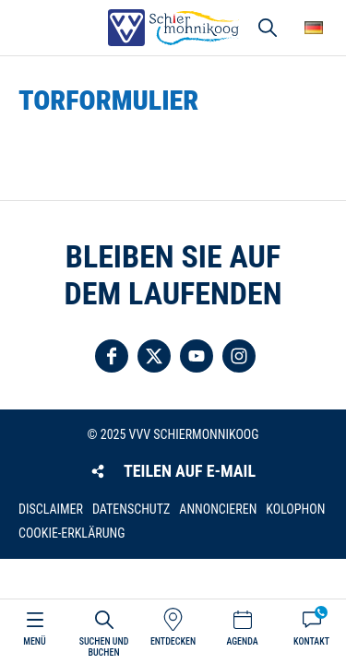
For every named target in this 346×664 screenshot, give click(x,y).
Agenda (241, 641)
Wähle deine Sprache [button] (313, 27)
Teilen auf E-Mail (190, 470)
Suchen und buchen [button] (267, 27)
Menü (34, 641)
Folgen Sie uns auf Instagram (239, 356)
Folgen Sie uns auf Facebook (111, 356)
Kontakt (311, 641)
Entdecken (173, 641)
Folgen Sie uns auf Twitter (154, 356)
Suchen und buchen (104, 647)
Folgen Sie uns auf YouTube (196, 356)
